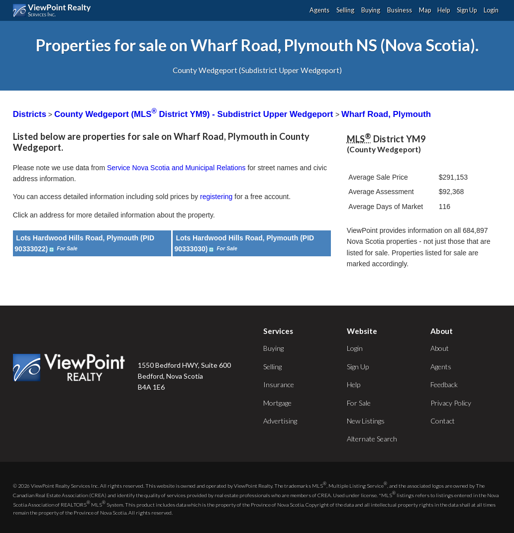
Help (443, 10)
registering (216, 197)
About (439, 348)
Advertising (280, 421)
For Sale (359, 403)
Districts (29, 114)
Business (399, 10)
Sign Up (467, 10)
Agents (319, 10)
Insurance (278, 384)
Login (491, 10)
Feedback (444, 384)
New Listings (366, 421)
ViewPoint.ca (54, 10)
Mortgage (277, 403)
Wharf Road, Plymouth (386, 114)
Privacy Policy (450, 403)
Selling (345, 10)
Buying (370, 10)
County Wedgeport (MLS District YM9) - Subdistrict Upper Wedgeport (194, 114)
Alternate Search (372, 438)
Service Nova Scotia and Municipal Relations (176, 168)
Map (425, 10)
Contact (442, 421)
